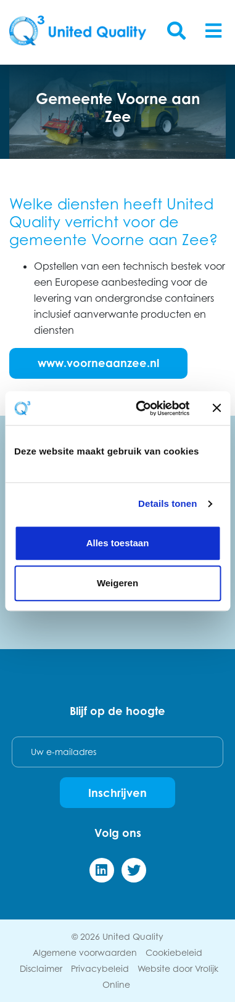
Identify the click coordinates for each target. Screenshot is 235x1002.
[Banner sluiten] (216, 408)
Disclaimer (41, 968)
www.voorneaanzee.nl (98, 363)
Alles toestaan (117, 543)
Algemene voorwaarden (85, 952)
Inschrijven (117, 792)
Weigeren (117, 583)
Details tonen (167, 503)
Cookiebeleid (174, 952)
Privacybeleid (100, 968)
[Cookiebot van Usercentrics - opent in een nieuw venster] (141, 408)
